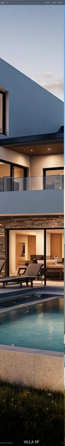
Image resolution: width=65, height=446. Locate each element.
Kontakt (60, 2)
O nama (54, 2)
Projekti (47, 2)
